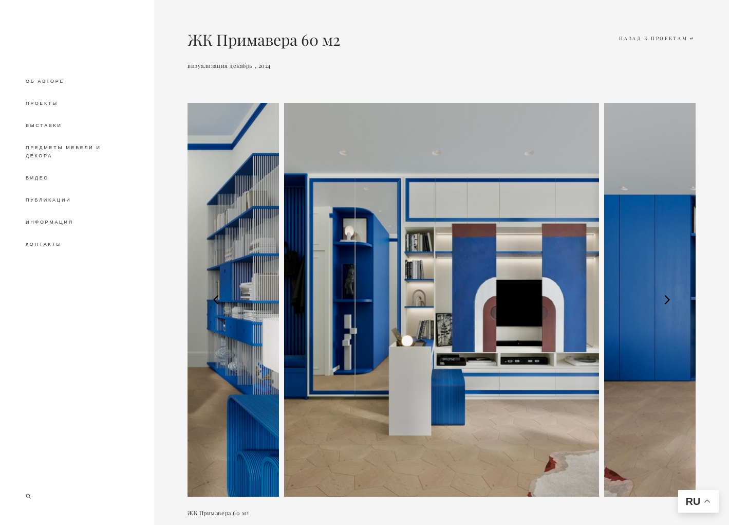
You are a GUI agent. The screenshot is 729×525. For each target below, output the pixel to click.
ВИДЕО (37, 177)
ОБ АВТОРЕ (45, 81)
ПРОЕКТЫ (42, 103)
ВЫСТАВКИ (44, 125)
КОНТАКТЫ (44, 244)
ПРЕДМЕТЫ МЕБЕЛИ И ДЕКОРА (63, 151)
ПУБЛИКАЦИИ (48, 200)
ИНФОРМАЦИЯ (49, 222)
